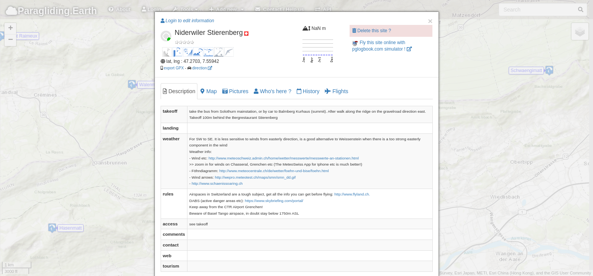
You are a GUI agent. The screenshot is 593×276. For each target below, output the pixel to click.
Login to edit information (187, 20)
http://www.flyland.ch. (352, 194)
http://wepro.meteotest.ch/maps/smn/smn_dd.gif (255, 177)
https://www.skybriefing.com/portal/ (274, 201)
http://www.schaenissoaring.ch (217, 183)
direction (202, 68)
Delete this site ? (371, 30)
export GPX (174, 68)
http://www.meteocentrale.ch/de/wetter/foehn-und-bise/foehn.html (274, 171)
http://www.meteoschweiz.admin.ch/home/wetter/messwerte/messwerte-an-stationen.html (284, 158)
